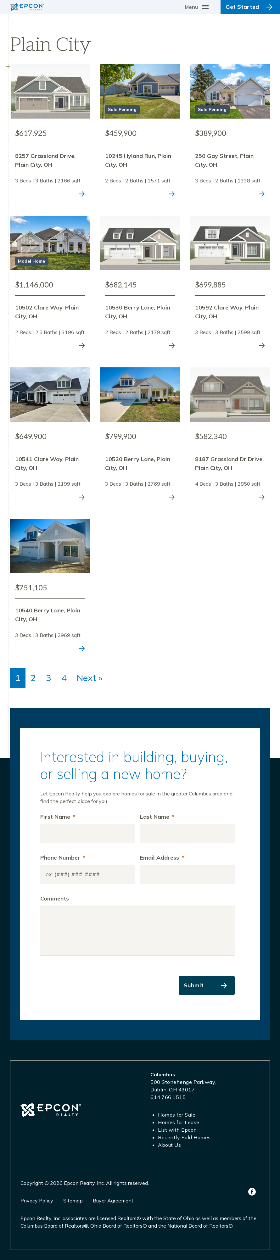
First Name (57, 816)
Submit (194, 985)
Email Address (162, 857)
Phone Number (62, 857)
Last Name (157, 816)
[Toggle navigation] (197, 7)
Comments (54, 898)
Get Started (242, 6)
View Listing (50, 133)
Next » (89, 677)
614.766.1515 (168, 1097)
